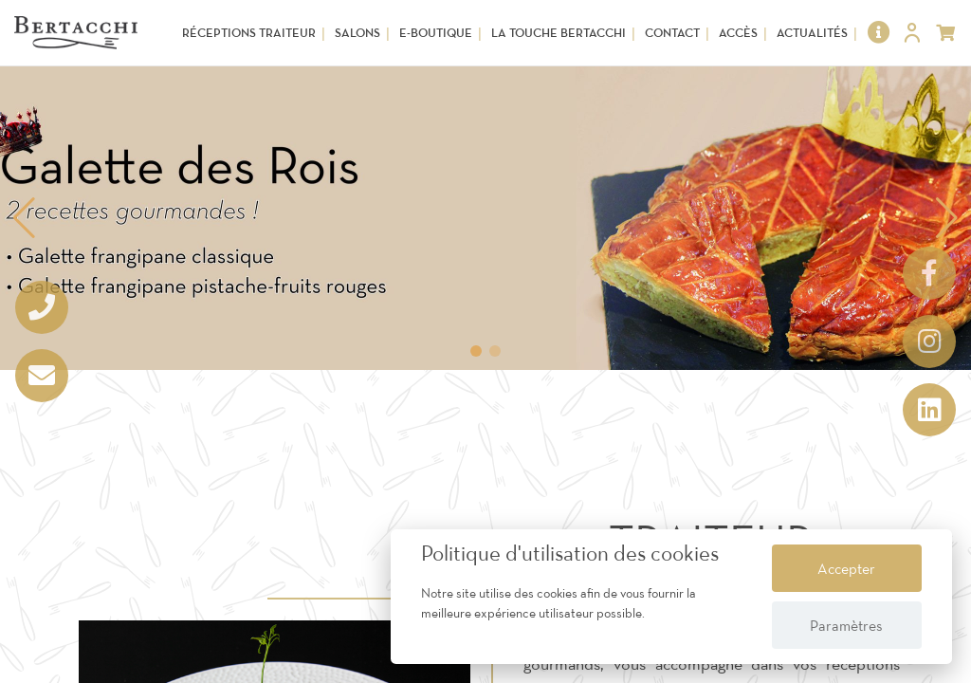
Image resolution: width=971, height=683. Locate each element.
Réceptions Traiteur (249, 33)
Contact (672, 33)
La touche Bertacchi (558, 33)
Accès (738, 33)
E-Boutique (435, 33)
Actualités (812, 33)
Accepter (846, 568)
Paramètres (846, 625)
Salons (357, 33)
